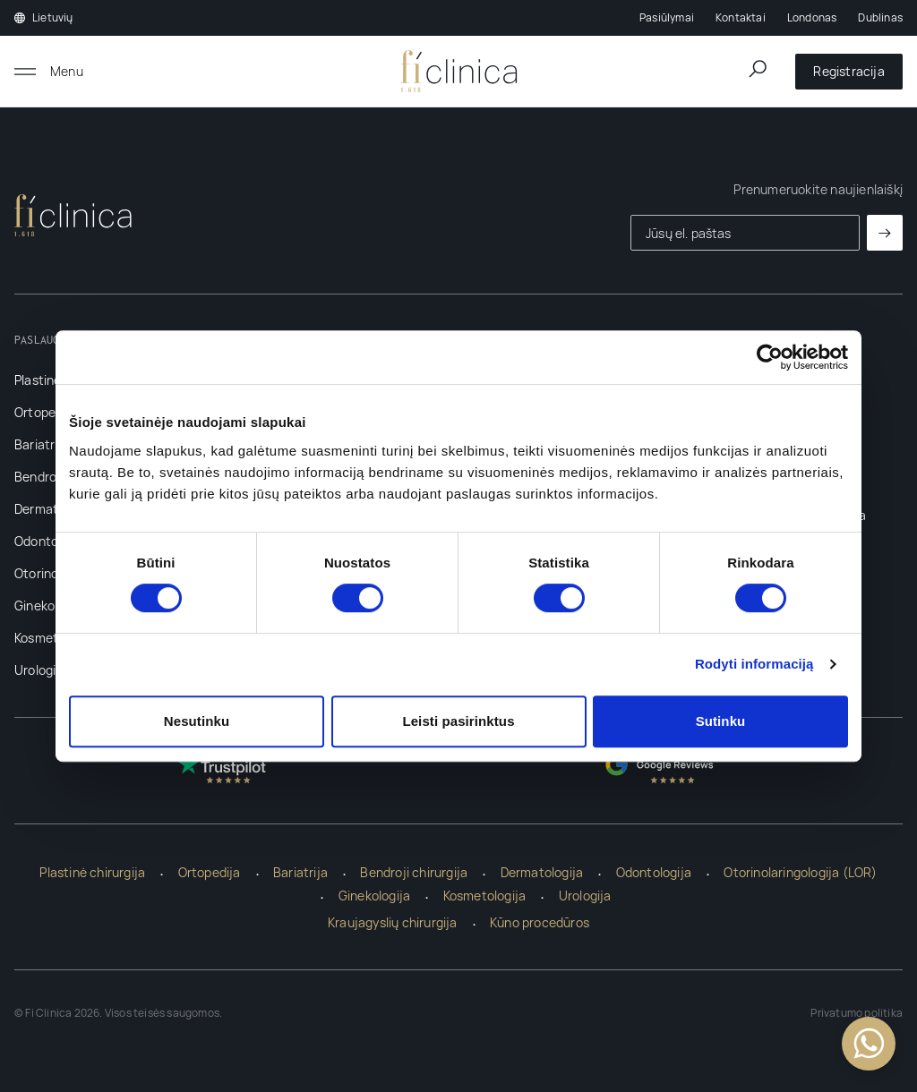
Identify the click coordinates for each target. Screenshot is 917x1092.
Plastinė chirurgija (92, 872)
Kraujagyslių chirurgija (393, 922)
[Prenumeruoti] (885, 233)
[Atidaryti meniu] (48, 71)
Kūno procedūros (539, 922)
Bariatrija (41, 444)
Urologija (40, 669)
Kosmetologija (485, 895)
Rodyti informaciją (754, 663)
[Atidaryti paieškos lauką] (758, 69)
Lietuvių (43, 18)
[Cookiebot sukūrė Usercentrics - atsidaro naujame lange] (769, 357)
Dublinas (880, 17)
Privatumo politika (856, 1012)
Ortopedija (45, 412)
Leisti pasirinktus (458, 721)
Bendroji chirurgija (413, 872)
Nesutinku (196, 721)
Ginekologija (50, 605)
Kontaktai (741, 17)
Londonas (812, 17)
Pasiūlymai (666, 17)
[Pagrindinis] (459, 71)
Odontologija (52, 541)
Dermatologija (542, 872)
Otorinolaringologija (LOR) (800, 872)
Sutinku (721, 721)
